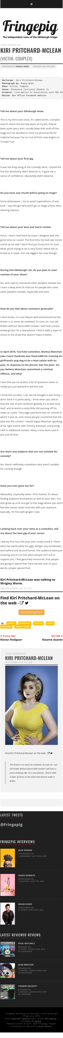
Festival (38, 623)
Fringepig (36, 1021)
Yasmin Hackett (27, 986)
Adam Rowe (25, 904)
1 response (24, 994)
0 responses (25, 951)
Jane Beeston (26, 964)
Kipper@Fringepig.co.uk (22, 1018)
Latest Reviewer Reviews (20, 934)
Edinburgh (25, 623)
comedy (11, 623)
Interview (6, 626)
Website (42, 95)
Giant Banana (45, 1026)
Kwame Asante (52, 639)
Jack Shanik (25, 850)
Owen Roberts (26, 875)
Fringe (50, 623)
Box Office (18, 95)
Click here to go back (31, 612)
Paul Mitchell (26, 943)
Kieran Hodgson (11, 639)
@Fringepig (50, 1018)
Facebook (31, 95)
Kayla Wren (27, 83)
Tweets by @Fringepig (10, 830)
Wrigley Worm (22, 66)
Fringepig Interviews (17, 841)
